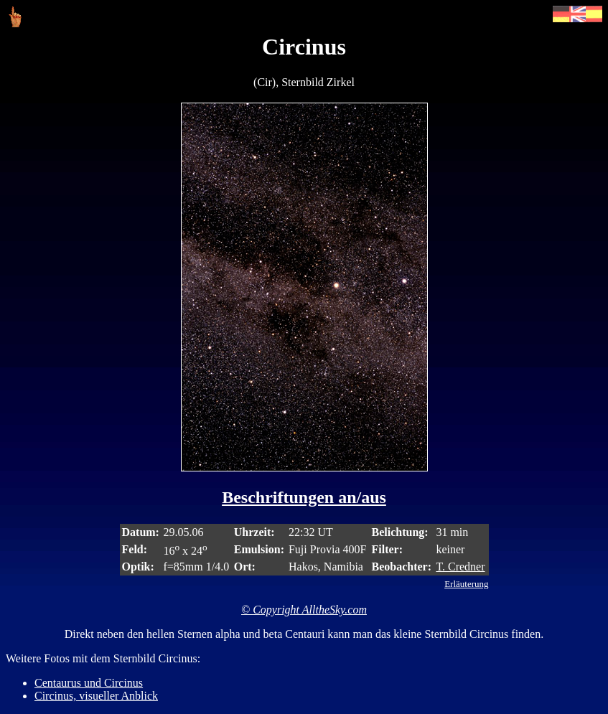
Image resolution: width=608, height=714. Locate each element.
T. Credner (460, 566)
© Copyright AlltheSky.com (304, 609)
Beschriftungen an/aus (304, 497)
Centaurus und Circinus (88, 683)
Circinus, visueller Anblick (96, 696)
